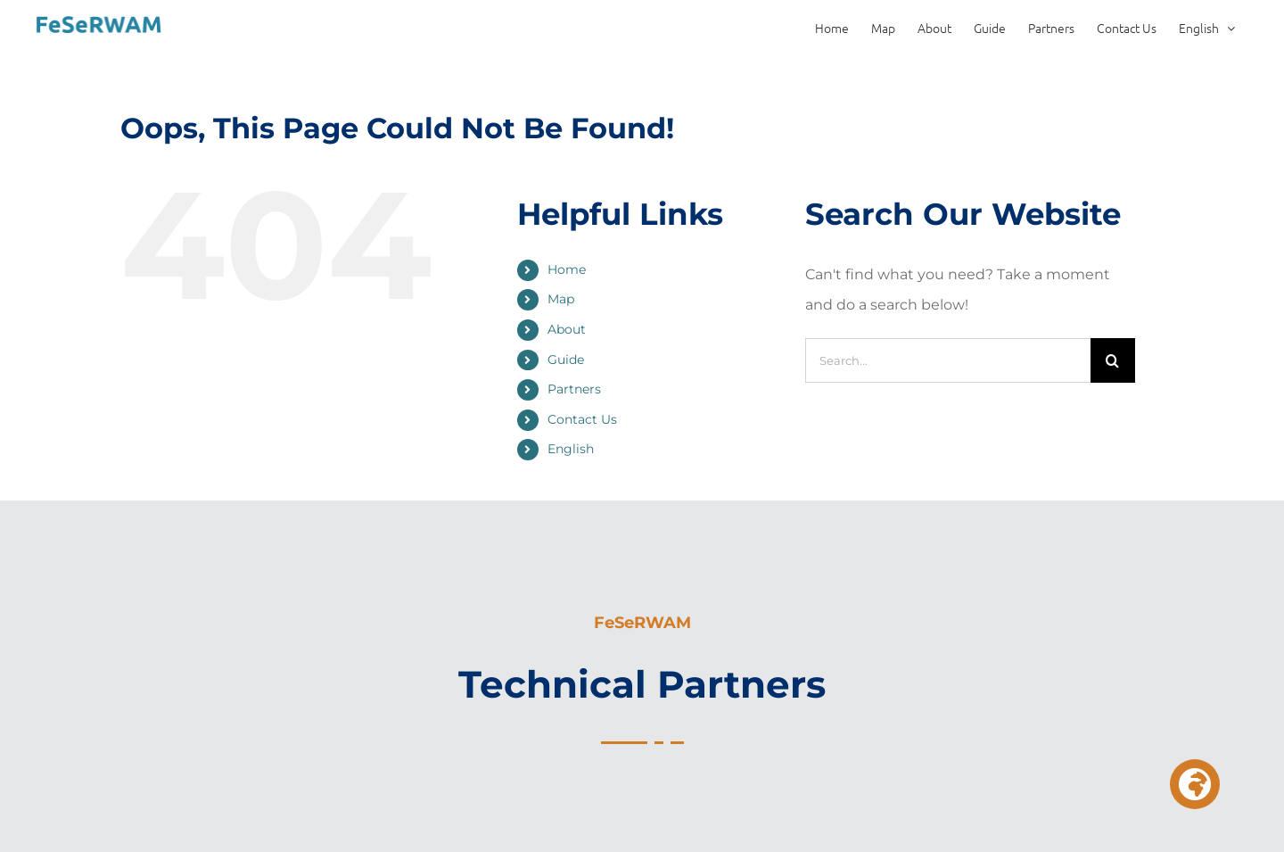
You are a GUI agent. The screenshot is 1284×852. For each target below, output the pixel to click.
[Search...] (948, 360)
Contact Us (582, 419)
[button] (1195, 784)
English (570, 449)
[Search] (1113, 360)
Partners (574, 389)
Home (566, 269)
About (566, 329)
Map (560, 299)
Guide (565, 360)
